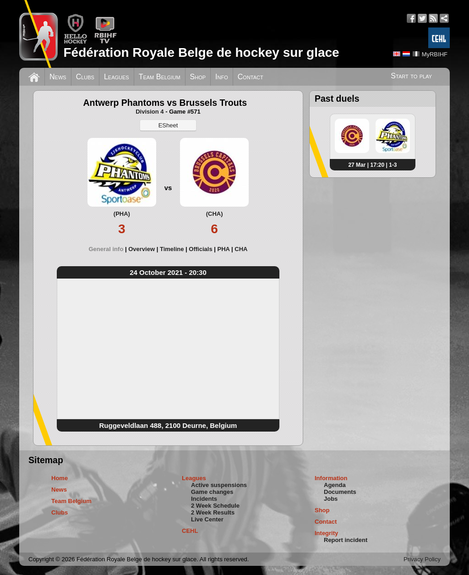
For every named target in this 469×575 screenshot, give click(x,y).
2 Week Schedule (215, 505)
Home (59, 478)
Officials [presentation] (200, 249)
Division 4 (150, 111)
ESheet (168, 125)
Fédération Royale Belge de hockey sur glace (201, 52)
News (57, 77)
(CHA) (214, 213)
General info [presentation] (105, 249)
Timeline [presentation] (172, 249)
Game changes (212, 491)
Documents (340, 491)
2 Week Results (212, 512)
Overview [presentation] (141, 249)
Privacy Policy (422, 559)
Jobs (331, 498)
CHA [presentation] (240, 249)
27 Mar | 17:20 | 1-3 (372, 165)
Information (331, 478)
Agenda (335, 485)
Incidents (204, 498)
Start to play (411, 76)
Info (221, 77)
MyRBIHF (434, 54)
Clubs (85, 77)
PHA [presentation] (223, 249)
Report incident (345, 540)
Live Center (207, 519)
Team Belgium (159, 77)
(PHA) (122, 213)
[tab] (108, 249)
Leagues (116, 77)
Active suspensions (219, 485)
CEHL (190, 530)
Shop (198, 77)
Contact (250, 77)
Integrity (326, 533)
